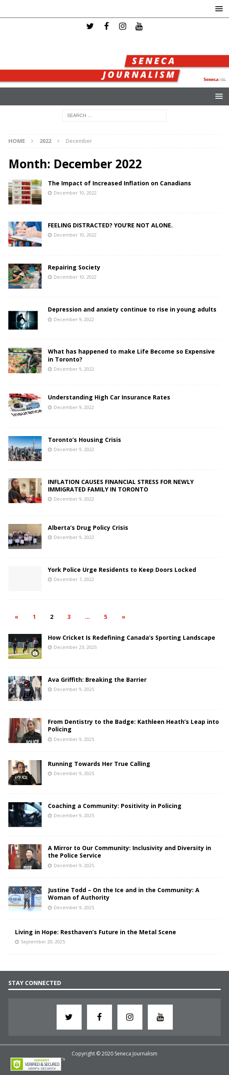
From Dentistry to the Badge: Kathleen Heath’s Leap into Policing (133, 725)
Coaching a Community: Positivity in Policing (115, 806)
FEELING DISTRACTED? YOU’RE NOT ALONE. (110, 225)
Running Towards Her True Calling (99, 764)
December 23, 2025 (75, 647)
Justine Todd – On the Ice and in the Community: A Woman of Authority (123, 893)
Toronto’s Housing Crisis (84, 440)
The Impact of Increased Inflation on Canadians (119, 183)
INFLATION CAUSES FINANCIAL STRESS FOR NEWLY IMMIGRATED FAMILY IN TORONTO (121, 485)
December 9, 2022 (74, 319)
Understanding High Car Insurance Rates (109, 397)
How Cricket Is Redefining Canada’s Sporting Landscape (131, 637)
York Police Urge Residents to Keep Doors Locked (122, 570)
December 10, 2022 (75, 193)
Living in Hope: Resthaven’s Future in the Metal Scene (95, 932)
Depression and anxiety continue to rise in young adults (132, 309)
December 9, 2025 (74, 689)
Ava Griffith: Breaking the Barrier (97, 679)
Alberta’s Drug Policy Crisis (88, 527)
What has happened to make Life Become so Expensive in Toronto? (131, 355)
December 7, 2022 (74, 579)
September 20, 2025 (43, 941)
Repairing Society (74, 267)
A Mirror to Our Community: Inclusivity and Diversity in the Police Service (129, 851)
